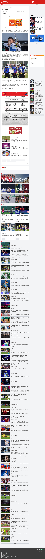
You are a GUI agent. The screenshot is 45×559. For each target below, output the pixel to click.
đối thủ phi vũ (4, 161)
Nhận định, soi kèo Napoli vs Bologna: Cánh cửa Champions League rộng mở (39, 92)
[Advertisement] (37, 10)
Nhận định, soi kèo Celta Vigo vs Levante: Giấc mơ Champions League (39, 102)
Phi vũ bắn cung (8, 161)
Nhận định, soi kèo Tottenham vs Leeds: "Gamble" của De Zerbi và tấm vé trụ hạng (39, 85)
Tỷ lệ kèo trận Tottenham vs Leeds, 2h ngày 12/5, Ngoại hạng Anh (39, 81)
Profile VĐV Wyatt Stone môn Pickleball (16, 280)
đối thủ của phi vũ (14, 161)
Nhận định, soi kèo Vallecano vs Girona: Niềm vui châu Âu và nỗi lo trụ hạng (39, 89)
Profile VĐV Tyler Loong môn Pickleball (16, 257)
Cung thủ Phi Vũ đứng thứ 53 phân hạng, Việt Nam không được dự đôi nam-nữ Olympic (19, 137)
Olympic (3, 4)
